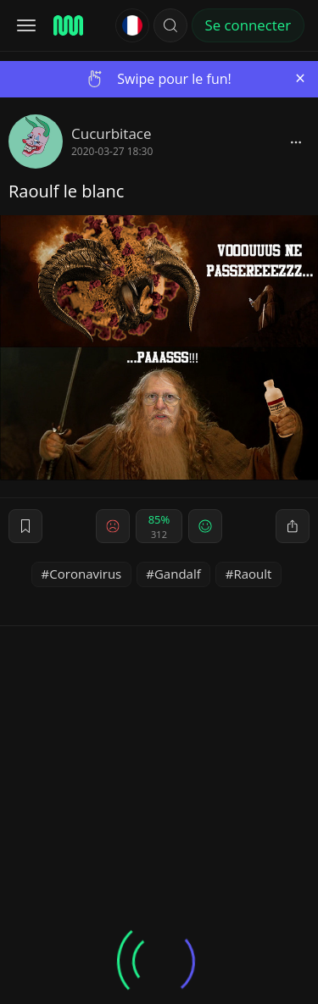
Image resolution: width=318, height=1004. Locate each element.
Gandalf (177, 573)
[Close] (300, 78)
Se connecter (248, 25)
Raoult (252, 573)
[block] (296, 141)
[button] (170, 25)
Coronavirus (85, 573)
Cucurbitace (111, 133)
